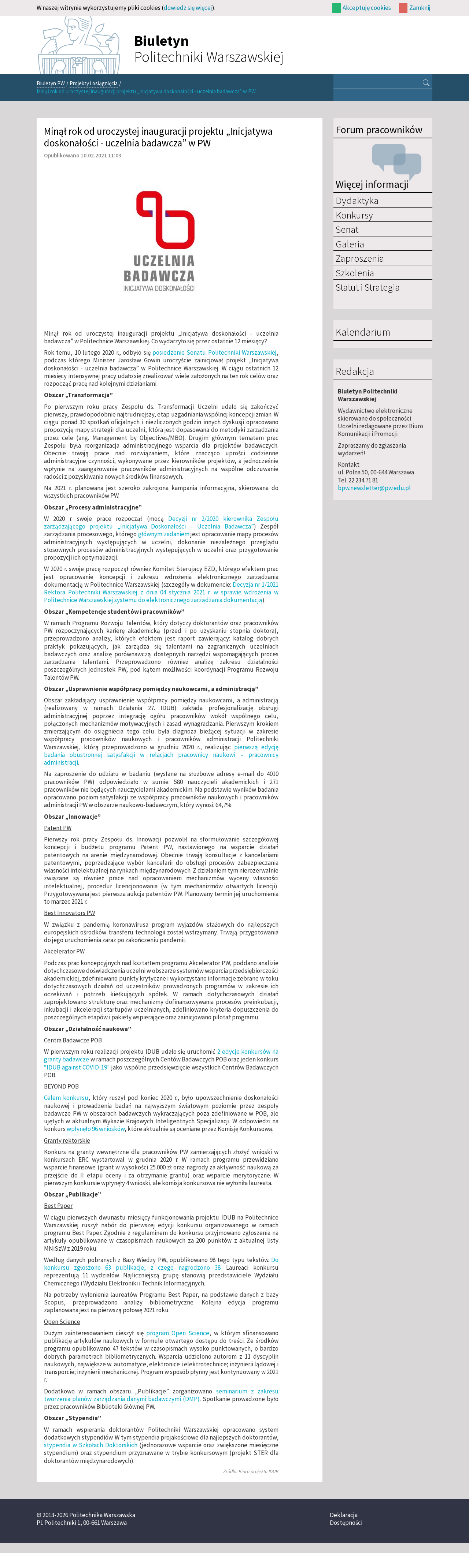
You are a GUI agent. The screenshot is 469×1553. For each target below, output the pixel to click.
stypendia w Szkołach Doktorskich (90, 1445)
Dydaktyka (357, 200)
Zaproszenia (360, 258)
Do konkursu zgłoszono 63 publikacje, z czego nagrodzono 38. (161, 1264)
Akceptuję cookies (367, 8)
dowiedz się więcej (188, 8)
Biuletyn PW (51, 83)
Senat (347, 229)
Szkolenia (355, 273)
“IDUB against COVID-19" (77, 1067)
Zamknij (420, 8)
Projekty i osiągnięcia (94, 83)
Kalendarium (363, 332)
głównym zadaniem (163, 534)
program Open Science (177, 1333)
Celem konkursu (66, 1098)
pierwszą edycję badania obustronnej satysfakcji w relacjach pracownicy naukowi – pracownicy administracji (161, 755)
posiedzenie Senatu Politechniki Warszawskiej (214, 352)
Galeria (350, 244)
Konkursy (354, 215)
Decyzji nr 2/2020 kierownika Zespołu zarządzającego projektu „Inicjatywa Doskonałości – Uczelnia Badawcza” (161, 522)
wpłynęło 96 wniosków (96, 1129)
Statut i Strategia (368, 287)
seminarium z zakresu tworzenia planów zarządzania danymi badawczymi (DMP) (161, 1395)
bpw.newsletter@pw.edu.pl (374, 488)
